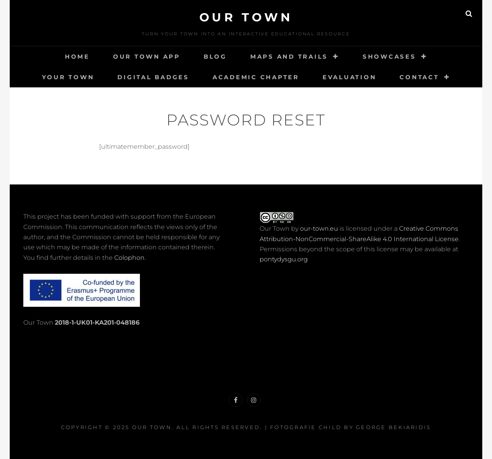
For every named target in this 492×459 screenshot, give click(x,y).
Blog (215, 56)
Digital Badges (153, 77)
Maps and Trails (289, 56)
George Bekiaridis (393, 427)
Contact (419, 77)
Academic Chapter (256, 77)
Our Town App (146, 56)
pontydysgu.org (284, 259)
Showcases (389, 56)
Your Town (68, 77)
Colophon (129, 257)
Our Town (246, 17)
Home (77, 56)
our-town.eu (319, 228)
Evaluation (350, 77)
